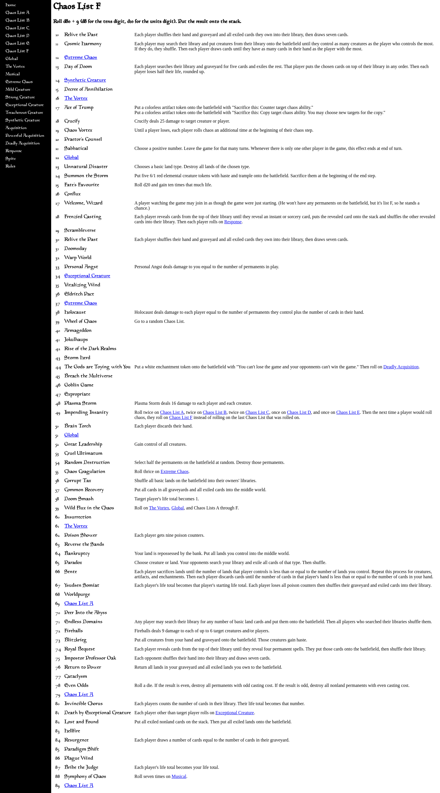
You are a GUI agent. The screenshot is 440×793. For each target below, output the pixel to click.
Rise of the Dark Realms (91, 349)
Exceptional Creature (25, 105)
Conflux (73, 194)
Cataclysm (76, 677)
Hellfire (72, 731)
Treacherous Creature (24, 112)
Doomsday (76, 249)
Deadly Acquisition (23, 143)
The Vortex (15, 66)
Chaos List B (18, 20)
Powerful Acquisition (25, 135)
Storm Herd (77, 358)
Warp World (78, 258)
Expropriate (77, 394)
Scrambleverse (80, 231)
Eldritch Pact (79, 294)
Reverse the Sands (84, 545)
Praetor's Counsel (83, 140)
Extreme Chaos (19, 82)
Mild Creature (18, 89)
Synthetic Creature (23, 120)
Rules (10, 166)
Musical (13, 74)
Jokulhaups (76, 340)
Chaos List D (17, 36)
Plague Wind (79, 758)
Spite (11, 158)
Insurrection (78, 517)
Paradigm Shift (82, 749)
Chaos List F (17, 51)
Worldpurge (77, 595)
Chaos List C (17, 28)
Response (14, 151)
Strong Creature (20, 97)
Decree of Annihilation (89, 89)
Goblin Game (79, 385)
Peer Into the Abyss (86, 613)
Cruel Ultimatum (84, 454)
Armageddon (78, 331)
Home (11, 5)
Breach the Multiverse (89, 376)
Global (12, 59)
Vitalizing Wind (82, 285)
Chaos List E (18, 43)
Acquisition (16, 128)
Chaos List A (17, 13)
